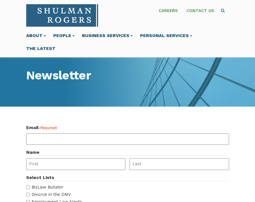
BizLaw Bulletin (47, 187)
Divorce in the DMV (51, 194)
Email (41, 128)
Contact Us (200, 10)
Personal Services (166, 35)
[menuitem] (223, 10)
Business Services (107, 35)
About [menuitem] (36, 35)
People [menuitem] (64, 35)
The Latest (41, 48)
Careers (168, 10)
